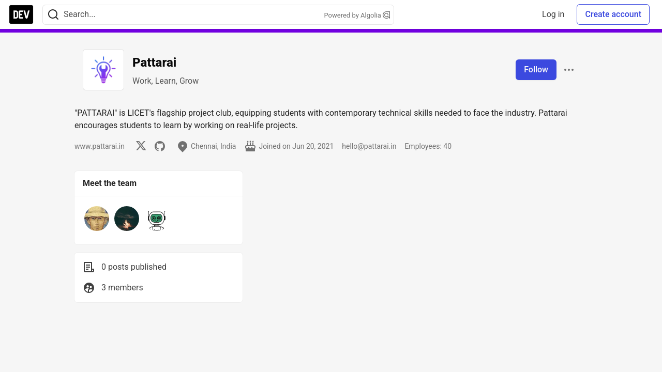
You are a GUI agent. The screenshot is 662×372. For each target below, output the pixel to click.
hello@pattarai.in (369, 146)
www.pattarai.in (99, 146)
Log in (553, 14)
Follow (536, 69)
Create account (613, 14)
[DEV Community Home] (21, 14)
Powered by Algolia (357, 15)
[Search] (53, 14)
